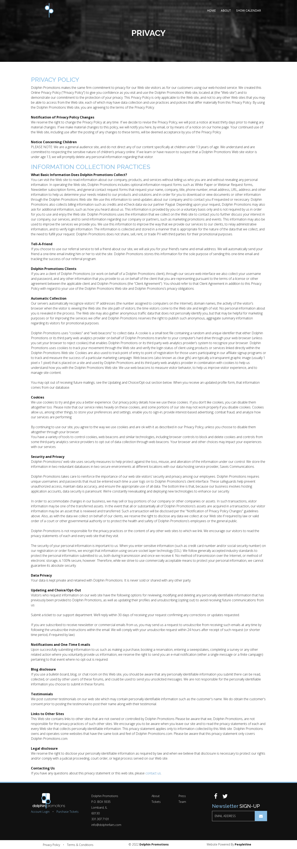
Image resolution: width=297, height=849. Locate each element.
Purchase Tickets (68, 812)
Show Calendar (248, 10)
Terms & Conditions (80, 845)
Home (211, 10)
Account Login (40, 812)
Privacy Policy (51, 845)
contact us (153, 773)
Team (182, 802)
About (226, 10)
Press (182, 796)
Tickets (156, 802)
